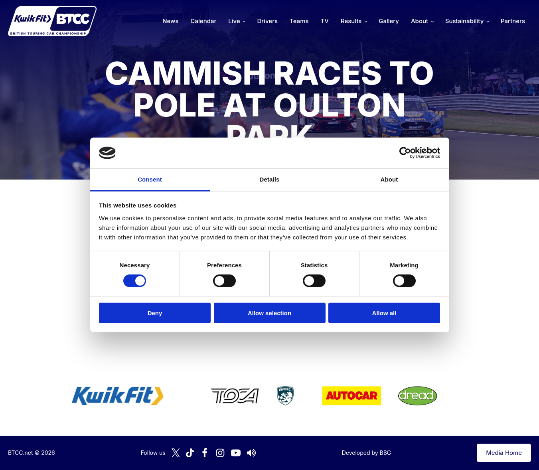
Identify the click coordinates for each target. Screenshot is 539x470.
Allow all (384, 312)
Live (234, 21)
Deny (155, 312)
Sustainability (464, 21)
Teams (299, 21)
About (419, 21)
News (170, 21)
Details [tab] (270, 179)
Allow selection (269, 312)
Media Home (504, 452)
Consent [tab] (150, 179)
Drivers (267, 21)
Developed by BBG (366, 452)
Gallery (389, 21)
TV (325, 21)
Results (351, 21)
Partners (513, 21)
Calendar (204, 21)
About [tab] (389, 179)
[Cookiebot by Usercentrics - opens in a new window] (405, 153)
